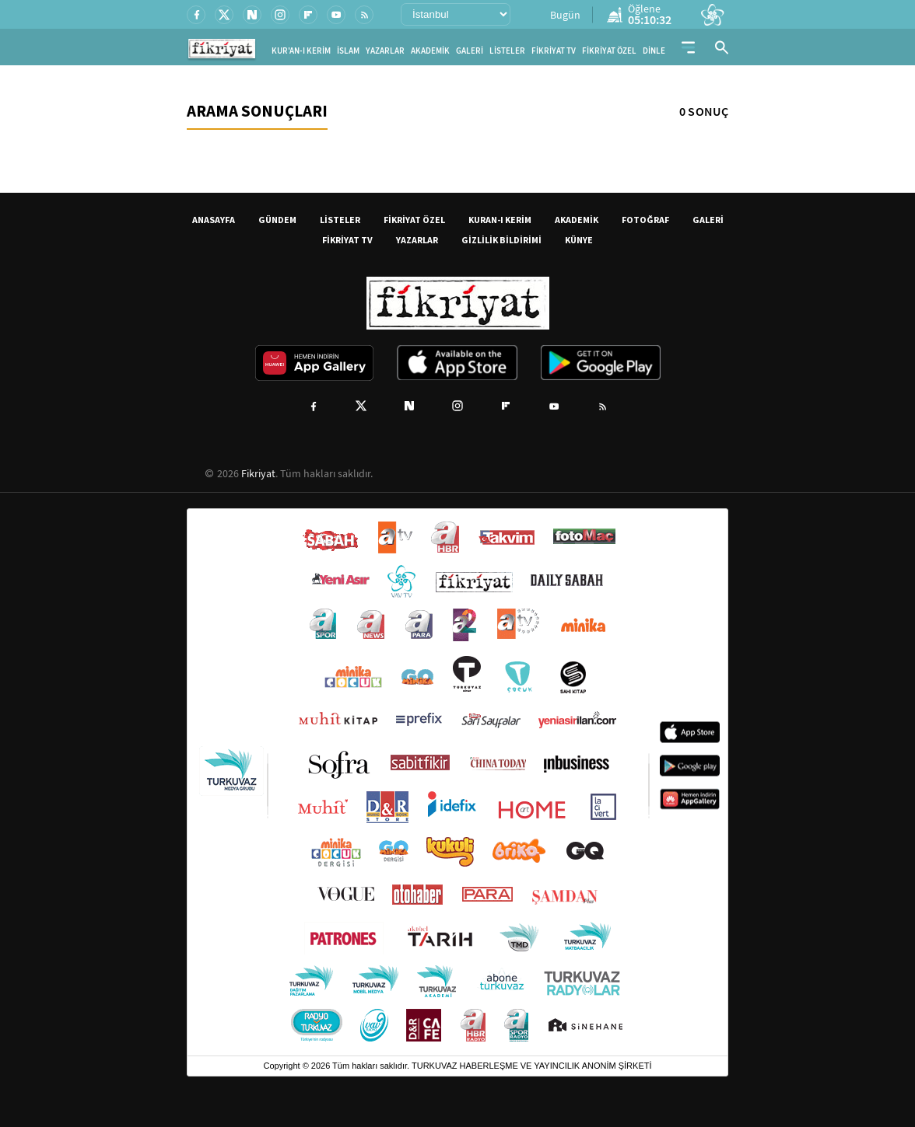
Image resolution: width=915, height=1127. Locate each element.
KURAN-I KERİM (499, 219)
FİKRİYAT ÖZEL (609, 51)
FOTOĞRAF (645, 219)
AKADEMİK (430, 51)
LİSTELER (507, 51)
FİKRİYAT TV (553, 51)
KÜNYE (579, 240)
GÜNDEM (277, 219)
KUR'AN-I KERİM (301, 51)
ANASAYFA (213, 219)
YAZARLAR (385, 51)
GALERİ (469, 51)
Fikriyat (258, 473)
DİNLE (654, 51)
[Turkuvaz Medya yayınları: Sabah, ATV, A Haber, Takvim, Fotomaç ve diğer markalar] (457, 782)
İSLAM (348, 51)
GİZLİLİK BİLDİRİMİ (501, 240)
